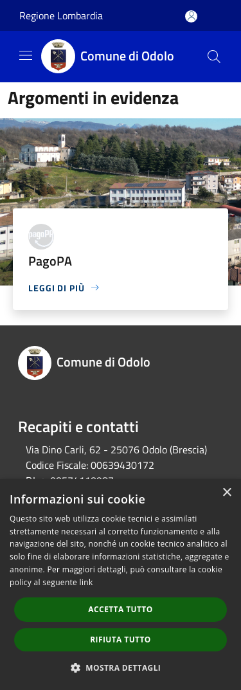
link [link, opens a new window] (86, 582)
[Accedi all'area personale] (191, 16)
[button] (120, 667)
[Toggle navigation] (25, 55)
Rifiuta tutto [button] (120, 639)
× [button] (226, 493)
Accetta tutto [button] (120, 609)
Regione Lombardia (61, 15)
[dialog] (120, 584)
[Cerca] (214, 56)
